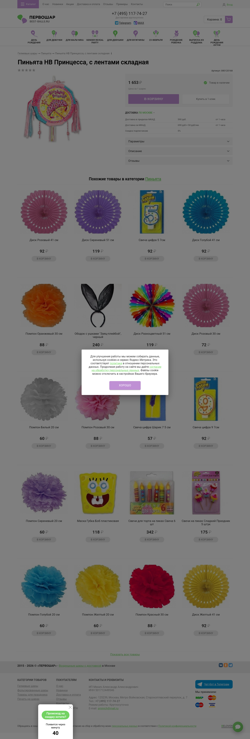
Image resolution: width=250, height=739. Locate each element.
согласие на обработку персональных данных (126, 368)
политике (116, 363)
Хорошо (125, 385)
